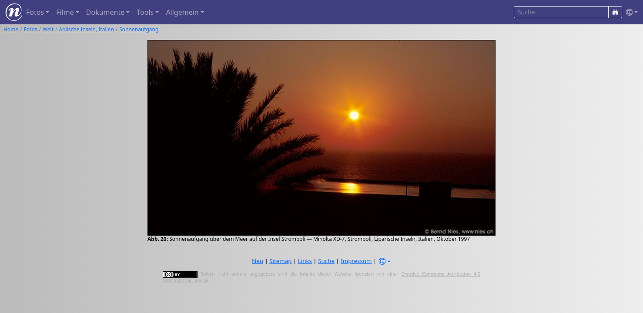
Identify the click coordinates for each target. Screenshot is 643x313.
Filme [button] (65, 12)
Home (10, 29)
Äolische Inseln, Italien (86, 29)
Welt (48, 29)
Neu (257, 261)
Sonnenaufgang (138, 29)
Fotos (30, 29)
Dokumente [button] (105, 12)
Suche (326, 261)
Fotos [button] (35, 12)
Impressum (356, 261)
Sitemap (280, 261)
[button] (630, 12)
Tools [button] (145, 12)
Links (305, 261)
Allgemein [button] (182, 12)
